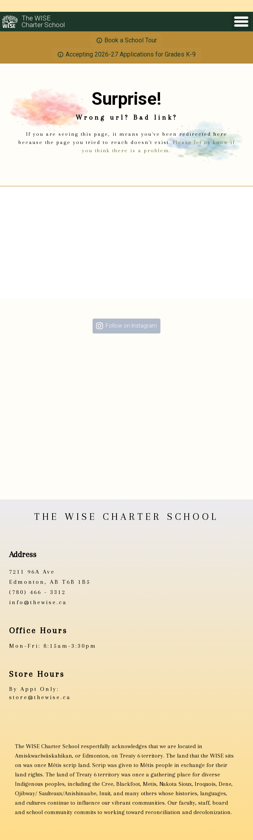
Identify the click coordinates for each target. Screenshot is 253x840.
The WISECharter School (43, 21)
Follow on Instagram (131, 326)
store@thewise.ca (40, 697)
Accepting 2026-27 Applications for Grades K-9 (131, 54)
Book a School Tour (130, 40)
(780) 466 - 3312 (37, 592)
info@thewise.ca (38, 602)
